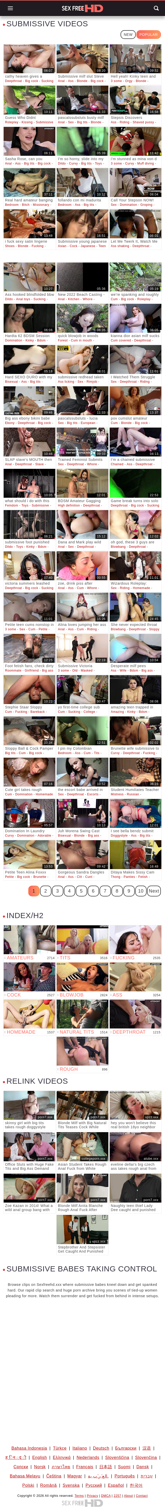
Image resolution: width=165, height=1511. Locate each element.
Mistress (117, 794)
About (128, 1496)
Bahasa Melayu (25, 1476)
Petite (43, 629)
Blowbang (118, 547)
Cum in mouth (81, 340)
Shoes (9, 246)
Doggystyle (119, 835)
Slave (39, 464)
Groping (146, 205)
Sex (71, 122)
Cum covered (121, 340)
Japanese (88, 246)
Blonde (82, 81)
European (88, 423)
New (128, 34)
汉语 (146, 1448)
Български (125, 1448)
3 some (116, 81)
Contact (142, 1496)
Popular (148, 34)
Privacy (92, 1496)
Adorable (44, 835)
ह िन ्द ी (15, 1457)
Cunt (88, 877)
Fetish (143, 877)
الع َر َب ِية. (98, 1476)
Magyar (74, 1476)
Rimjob (92, 381)
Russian (133, 794)
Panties (129, 877)
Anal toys (23, 299)
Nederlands (88, 1457)
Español (116, 1485)
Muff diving (145, 163)
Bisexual (11, 381)
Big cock (31, 81)
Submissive (44, 122)
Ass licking (66, 381)
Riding (125, 122)
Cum (114, 299)
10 (141, 891)
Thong (116, 877)
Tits (96, 753)
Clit (79, 877)
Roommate (13, 670)
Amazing (117, 712)
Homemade (141, 588)
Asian (62, 246)
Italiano (79, 1448)
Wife (123, 670)
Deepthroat (13, 81)
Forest (63, 340)
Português (125, 1476)
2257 (117, 1496)
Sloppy (154, 629)
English (39, 1457)
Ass (71, 81)
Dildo (62, 163)
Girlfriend (32, 670)
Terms (79, 1496)
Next (154, 891)
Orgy (128, 81)
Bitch (26, 205)
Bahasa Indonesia (29, 1448)
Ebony (9, 423)
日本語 (105, 1467)
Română (48, 1485)
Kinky (30, 340)
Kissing (27, 122)
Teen (102, 246)
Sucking (47, 81)
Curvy (73, 163)
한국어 (136, 1485)
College (89, 712)
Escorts (93, 794)
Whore (88, 299)
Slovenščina (117, 1457)
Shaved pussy (143, 122)
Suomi (124, 1467)
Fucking (37, 246)
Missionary (41, 205)
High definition (69, 505)
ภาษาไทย (61, 1467)
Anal (61, 81)
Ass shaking (120, 246)
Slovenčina (146, 1457)
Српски (20, 1467)
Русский (94, 1485)
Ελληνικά (62, 1457)
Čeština (53, 1476)
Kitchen (73, 299)
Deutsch (101, 1448)
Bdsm (41, 340)
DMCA (106, 1496)
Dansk (142, 1467)
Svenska (71, 1485)
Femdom (11, 505)
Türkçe (60, 1448)
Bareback (38, 712)
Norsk (40, 1467)
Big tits (82, 122)
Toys (98, 163)
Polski (28, 1485)
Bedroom (12, 205)
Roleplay (11, 122)
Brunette (39, 877)
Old (74, 670)
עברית (147, 1476)
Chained (117, 464)
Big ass (48, 670)
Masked (87, 670)
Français (84, 1467)
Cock (74, 246)
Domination (128, 205)
